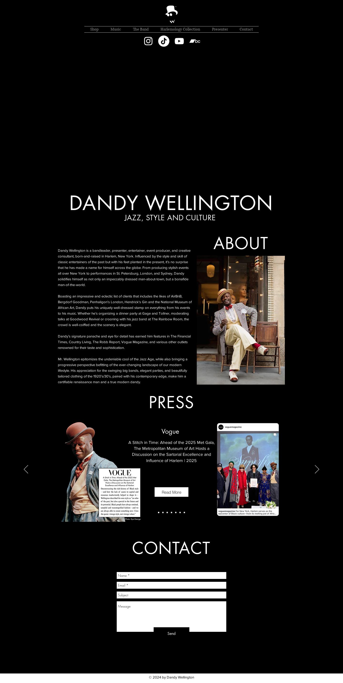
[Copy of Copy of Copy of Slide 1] (167, 512)
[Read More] (171, 492)
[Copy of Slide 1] (158, 512)
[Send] (171, 633)
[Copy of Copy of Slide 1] (176, 512)
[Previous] (26, 469)
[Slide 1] (163, 512)
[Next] (317, 469)
